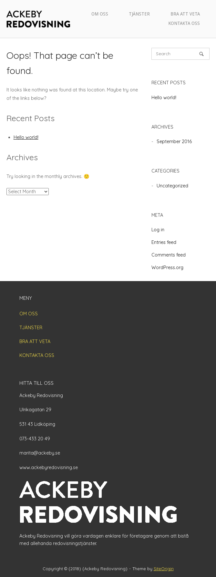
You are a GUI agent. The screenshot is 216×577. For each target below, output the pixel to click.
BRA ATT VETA (185, 13)
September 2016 (174, 141)
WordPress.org (167, 267)
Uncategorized (172, 186)
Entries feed (163, 242)
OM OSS (99, 13)
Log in (157, 230)
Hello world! (26, 137)
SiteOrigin (164, 568)
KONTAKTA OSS (184, 23)
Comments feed (168, 255)
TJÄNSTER (139, 13)
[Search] (201, 54)
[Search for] (180, 54)
